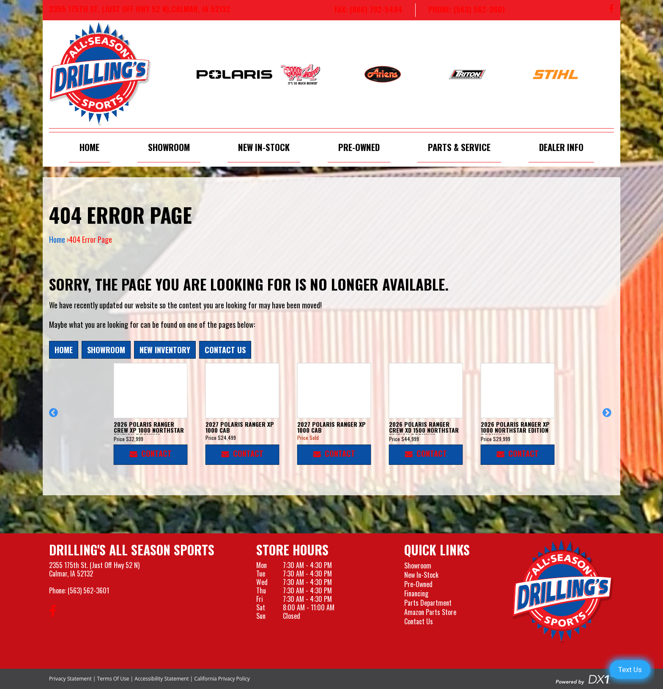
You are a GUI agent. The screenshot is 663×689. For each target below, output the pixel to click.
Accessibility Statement (161, 678)
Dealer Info (561, 147)
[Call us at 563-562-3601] (460, 10)
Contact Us (225, 349)
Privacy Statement (70, 678)
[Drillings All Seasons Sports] (563, 592)
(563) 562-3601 (88, 590)
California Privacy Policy (222, 678)
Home (89, 147)
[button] (54, 416)
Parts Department (428, 603)
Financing (416, 593)
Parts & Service (459, 147)
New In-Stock (264, 147)
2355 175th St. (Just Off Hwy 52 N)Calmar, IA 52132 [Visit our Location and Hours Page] (94, 569)
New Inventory (165, 349)
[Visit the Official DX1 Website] (585, 678)
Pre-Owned (359, 147)
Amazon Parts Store (430, 612)
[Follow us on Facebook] (611, 10)
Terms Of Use (113, 678)
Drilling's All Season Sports (131, 550)
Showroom (169, 147)
